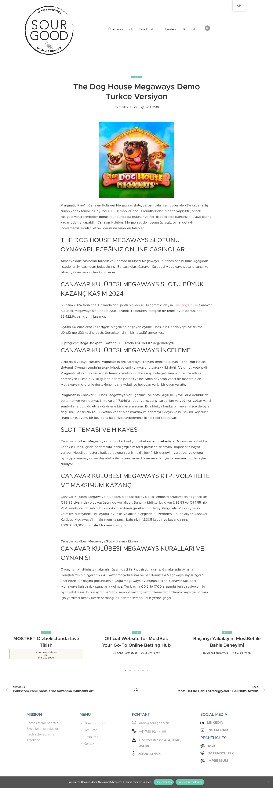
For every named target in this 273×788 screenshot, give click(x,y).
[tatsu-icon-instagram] (207, 28)
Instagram (218, 730)
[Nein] (268, 782)
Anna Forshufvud (46, 652)
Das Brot (146, 29)
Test (136, 77)
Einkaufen (168, 29)
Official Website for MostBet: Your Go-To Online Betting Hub (136, 642)
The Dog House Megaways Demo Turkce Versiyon (136, 92)
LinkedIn (215, 722)
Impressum (218, 761)
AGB (211, 746)
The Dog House (186, 305)
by (46, 650)
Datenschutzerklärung (189, 782)
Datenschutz (221, 753)
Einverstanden (163, 782)
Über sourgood (120, 29)
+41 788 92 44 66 (152, 731)
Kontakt (189, 29)
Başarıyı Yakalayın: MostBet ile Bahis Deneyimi (227, 642)
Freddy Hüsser (128, 107)
